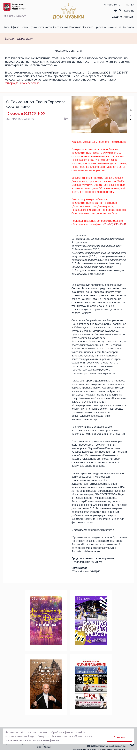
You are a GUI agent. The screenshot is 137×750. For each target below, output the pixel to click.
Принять (119, 737)
